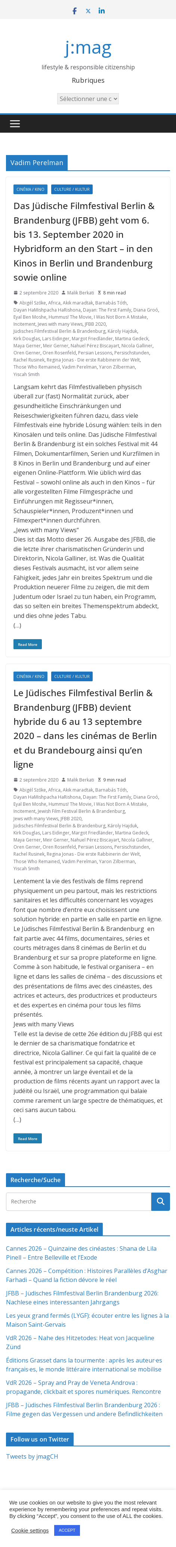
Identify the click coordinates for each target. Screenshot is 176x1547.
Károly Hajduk (122, 331)
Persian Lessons (95, 353)
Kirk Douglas (26, 338)
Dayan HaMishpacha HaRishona (47, 310)
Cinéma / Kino (30, 189)
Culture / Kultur (72, 189)
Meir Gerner (55, 345)
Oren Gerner (26, 353)
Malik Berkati (80, 293)
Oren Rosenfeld (59, 353)
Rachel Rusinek (28, 360)
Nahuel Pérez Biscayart (95, 345)
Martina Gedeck (131, 338)
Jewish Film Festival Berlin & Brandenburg (81, 811)
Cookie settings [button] (30, 1531)
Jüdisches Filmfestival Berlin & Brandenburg (59, 331)
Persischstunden (131, 353)
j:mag (88, 47)
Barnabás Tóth (111, 303)
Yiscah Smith (26, 374)
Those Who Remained (36, 367)
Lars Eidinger (56, 338)
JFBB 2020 (95, 324)
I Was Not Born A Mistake (120, 317)
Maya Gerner (27, 345)
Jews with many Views (60, 324)
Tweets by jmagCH (32, 1456)
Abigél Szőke (32, 303)
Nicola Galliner (136, 345)
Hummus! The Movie (70, 317)
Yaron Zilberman (117, 367)
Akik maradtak (78, 303)
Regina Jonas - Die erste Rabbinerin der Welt (93, 360)
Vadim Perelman (79, 367)
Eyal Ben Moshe (29, 317)
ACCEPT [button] (67, 1530)
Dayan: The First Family (107, 310)
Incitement (24, 324)
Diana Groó (145, 310)
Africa (54, 303)
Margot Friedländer (92, 338)
